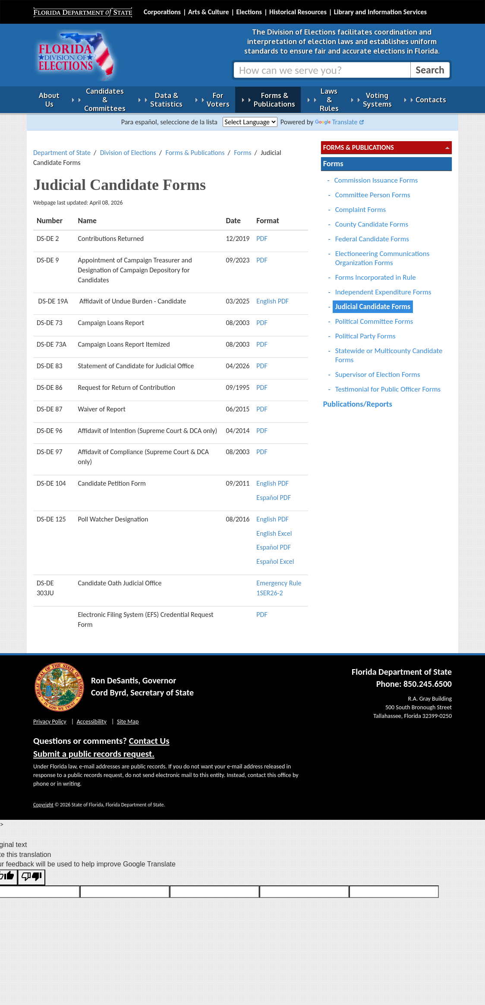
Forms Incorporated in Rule (375, 272)
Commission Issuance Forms (376, 175)
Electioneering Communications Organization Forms (382, 253)
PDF (261, 233)
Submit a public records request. (93, 748)
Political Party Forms (365, 330)
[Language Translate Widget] (250, 117)
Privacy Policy (49, 716)
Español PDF (273, 492)
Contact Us (149, 735)
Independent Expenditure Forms (383, 286)
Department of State (62, 147)
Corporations (162, 12)
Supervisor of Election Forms (377, 369)
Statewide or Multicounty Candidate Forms (389, 350)
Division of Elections (128, 147)
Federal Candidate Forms (372, 233)
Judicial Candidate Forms (372, 301)
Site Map (128, 716)
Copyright (43, 799)
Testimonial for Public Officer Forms (388, 384)
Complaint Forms (360, 204)
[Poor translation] (31, 872)
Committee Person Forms (372, 189)
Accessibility (92, 716)
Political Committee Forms (374, 316)
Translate (336, 117)
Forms (242, 147)
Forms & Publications (195, 147)
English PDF (272, 296)
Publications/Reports (357, 399)
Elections (248, 12)
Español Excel (275, 556)
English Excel (274, 528)
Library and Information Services (380, 12)
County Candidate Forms (371, 219)
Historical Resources (298, 12)
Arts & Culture (208, 12)
